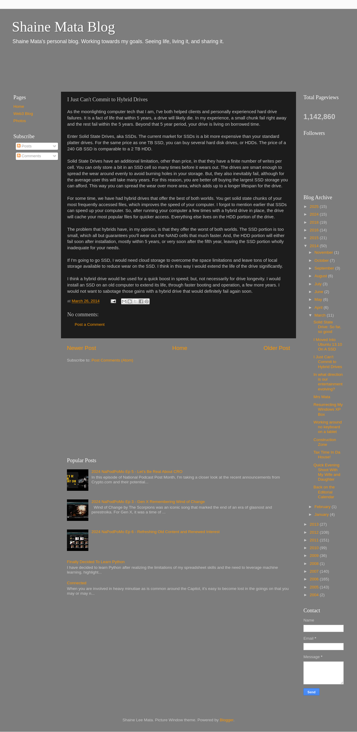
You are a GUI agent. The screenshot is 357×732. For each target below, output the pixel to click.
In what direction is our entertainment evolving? (328, 381)
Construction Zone (325, 442)
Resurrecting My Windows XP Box (328, 409)
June (319, 291)
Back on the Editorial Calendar (324, 492)
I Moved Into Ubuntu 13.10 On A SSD (328, 344)
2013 (315, 524)
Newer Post (81, 348)
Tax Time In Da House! (327, 454)
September (324, 268)
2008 (315, 563)
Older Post (277, 348)
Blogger (227, 720)
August (321, 276)
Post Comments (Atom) (112, 360)
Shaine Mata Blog (63, 27)
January (322, 514)
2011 (315, 540)
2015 (315, 238)
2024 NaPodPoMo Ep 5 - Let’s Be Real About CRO (136, 471)
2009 (315, 555)
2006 (315, 579)
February (323, 506)
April (319, 307)
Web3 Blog (23, 113)
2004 (315, 595)
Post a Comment (90, 324)
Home (179, 348)
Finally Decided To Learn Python (96, 562)
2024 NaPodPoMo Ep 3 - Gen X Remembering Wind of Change (148, 501)
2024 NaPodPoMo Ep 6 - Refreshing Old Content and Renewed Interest (155, 531)
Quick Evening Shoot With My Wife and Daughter (327, 472)
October (322, 260)
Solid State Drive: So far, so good (327, 327)
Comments (29, 156)
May (318, 299)
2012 (315, 532)
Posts (24, 146)
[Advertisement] (115, 67)
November (324, 252)
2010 (315, 548)
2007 (315, 571)
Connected (76, 583)
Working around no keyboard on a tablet (328, 427)
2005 (315, 587)
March (320, 315)
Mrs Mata (322, 397)
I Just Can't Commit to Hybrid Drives (328, 362)
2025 (315, 206)
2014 (315, 246)
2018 (315, 222)
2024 (315, 214)
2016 (315, 230)
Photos (19, 121)
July (318, 284)
